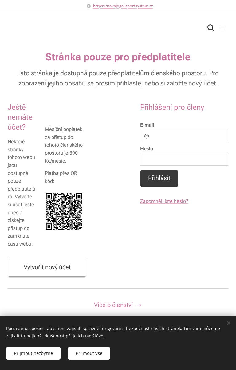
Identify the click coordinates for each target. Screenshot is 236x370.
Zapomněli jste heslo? (164, 201)
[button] (210, 27)
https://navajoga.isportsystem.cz (123, 6)
